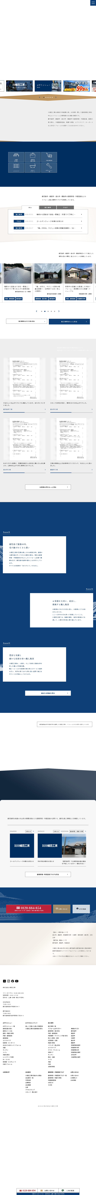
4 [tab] (51, 381)
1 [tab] (43, 97)
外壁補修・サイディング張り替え (58, 1173)
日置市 (73, 1175)
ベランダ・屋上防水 (54, 1183)
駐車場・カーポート (9, 1180)
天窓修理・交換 (52, 1178)
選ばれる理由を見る (48, 805)
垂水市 (73, 1178)
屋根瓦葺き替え (7, 1166)
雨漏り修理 (51, 1180)
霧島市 (73, 1171)
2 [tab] (44, 381)
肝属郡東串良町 (75, 1183)
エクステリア (7, 1178)
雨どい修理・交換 (53, 1175)
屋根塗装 (5, 1175)
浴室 (4, 1185)
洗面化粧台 (6, 1192)
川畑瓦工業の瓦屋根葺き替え (34, 1166)
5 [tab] (52, 97)
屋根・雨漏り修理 (8, 1171)
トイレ (5, 1190)
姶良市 (73, 1173)
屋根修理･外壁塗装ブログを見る (48, 1007)
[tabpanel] (48, 86)
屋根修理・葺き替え (54, 1168)
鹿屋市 (73, 1180)
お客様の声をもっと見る (48, 562)
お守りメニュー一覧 (9, 1164)
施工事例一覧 (52, 1164)
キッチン (5, 1187)
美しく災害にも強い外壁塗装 (34, 1164)
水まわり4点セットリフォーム (12, 1183)
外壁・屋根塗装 (7, 1173)
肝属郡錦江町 (75, 1187)
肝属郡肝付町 (75, 1185)
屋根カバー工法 (7, 1168)
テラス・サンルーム (54, 1187)
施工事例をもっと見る (69, 392)
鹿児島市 (73, 1168)
